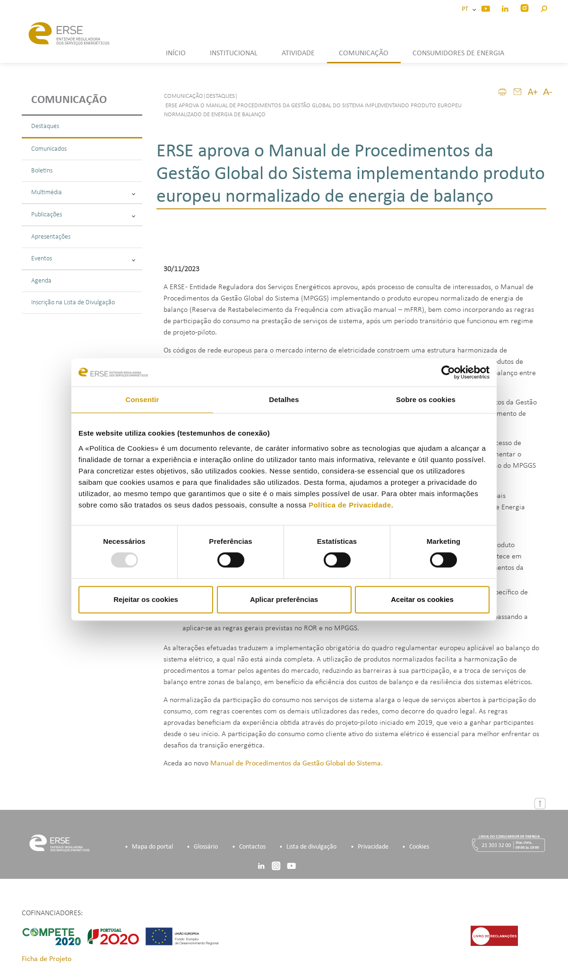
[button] (544, 7)
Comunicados (49, 149)
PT (466, 9)
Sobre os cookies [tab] (426, 399)
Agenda (41, 280)
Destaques (45, 126)
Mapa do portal (152, 847)
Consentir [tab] (142, 399)
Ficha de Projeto (46, 959)
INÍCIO (176, 53)
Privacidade (373, 847)
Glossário (206, 847)
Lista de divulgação (311, 847)
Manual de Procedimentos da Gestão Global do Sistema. (296, 764)
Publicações (83, 214)
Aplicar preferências (284, 599)
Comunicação (69, 100)
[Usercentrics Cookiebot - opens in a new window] (448, 372)
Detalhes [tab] (284, 399)
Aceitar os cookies (422, 599)
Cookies (419, 847)
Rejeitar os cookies (145, 599)
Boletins (41, 170)
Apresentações (50, 236)
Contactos (252, 847)
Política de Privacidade (350, 505)
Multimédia (83, 192)
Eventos (83, 258)
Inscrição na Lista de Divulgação (73, 302)
